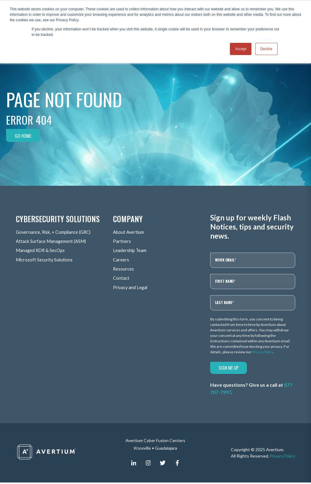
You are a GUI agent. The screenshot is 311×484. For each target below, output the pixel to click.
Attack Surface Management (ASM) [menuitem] (53, 241)
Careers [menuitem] (121, 260)
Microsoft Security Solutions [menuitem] (45, 260)
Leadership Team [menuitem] (130, 251)
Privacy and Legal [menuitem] (131, 287)
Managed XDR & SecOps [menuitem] (42, 251)
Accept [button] (240, 49)
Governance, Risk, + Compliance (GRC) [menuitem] (56, 232)
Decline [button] (266, 49)
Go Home (23, 135)
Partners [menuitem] (122, 241)
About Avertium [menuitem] (129, 232)
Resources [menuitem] (124, 269)
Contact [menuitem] (121, 278)
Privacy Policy (263, 352)
